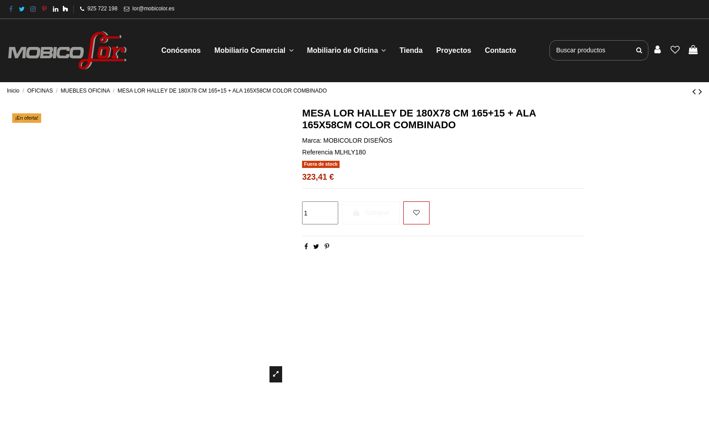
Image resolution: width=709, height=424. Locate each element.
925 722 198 (102, 8)
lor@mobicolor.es (153, 8)
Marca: (311, 140)
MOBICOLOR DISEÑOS (357, 140)
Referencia (317, 152)
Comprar (371, 212)
